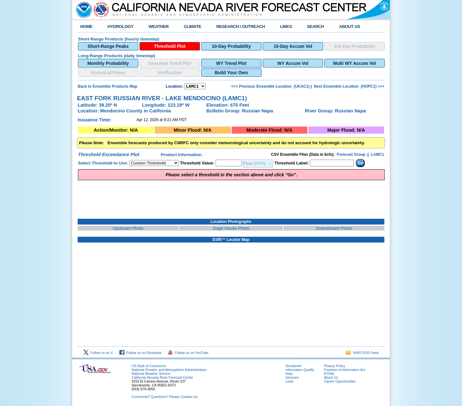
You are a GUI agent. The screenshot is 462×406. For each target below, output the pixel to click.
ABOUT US (349, 26)
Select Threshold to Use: (103, 164)
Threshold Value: (197, 164)
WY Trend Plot (231, 63)
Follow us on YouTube (188, 354)
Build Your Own (231, 72)
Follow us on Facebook (140, 354)
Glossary (292, 378)
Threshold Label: (291, 164)
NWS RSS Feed (362, 354)
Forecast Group (351, 155)
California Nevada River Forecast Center (162, 378)
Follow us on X (98, 354)
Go (360, 164)
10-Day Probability (231, 46)
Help (289, 374)
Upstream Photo (128, 229)
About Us (331, 378)
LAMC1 (377, 155)
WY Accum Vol (293, 63)
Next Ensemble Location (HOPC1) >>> (348, 86)
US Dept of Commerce (149, 367)
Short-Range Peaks (108, 46)
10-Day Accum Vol (293, 46)
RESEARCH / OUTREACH (240, 26)
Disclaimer (294, 367)
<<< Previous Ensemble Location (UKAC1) (270, 86)
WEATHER (159, 26)
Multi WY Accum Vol (354, 63)
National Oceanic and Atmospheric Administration (169, 371)
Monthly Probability (108, 63)
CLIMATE (192, 26)
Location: (174, 87)
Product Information (181, 155)
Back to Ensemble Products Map (107, 86)
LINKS (286, 26)
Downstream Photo (334, 229)
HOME (86, 26)
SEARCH (315, 26)
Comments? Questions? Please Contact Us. (165, 398)
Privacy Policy (334, 367)
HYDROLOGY (120, 26)
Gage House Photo (231, 229)
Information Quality (300, 371)
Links (290, 382)
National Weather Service (151, 374)
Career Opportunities (339, 382)
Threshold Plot (169, 46)
